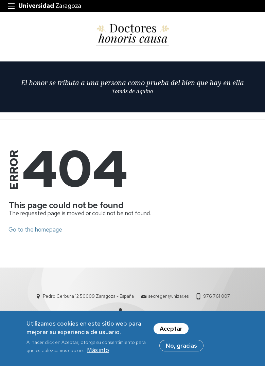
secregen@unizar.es (168, 296)
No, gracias (181, 347)
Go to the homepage (35, 229)
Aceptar (171, 330)
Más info (98, 351)
